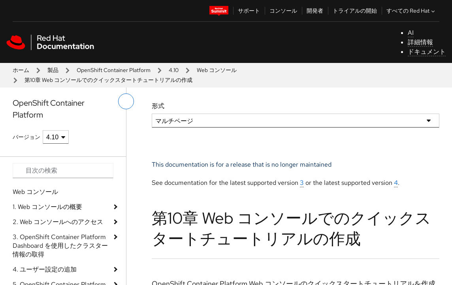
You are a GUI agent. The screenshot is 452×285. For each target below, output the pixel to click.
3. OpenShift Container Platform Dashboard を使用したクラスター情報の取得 (60, 245)
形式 (158, 106)
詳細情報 (420, 42)
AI (411, 32)
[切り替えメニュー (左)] (126, 101)
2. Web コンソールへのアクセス (58, 222)
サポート (249, 10)
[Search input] (63, 170)
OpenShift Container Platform (114, 70)
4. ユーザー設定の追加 (45, 269)
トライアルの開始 (355, 10)
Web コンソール (217, 70)
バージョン (26, 137)
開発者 (315, 10)
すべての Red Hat (411, 10)
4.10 (174, 70)
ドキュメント (427, 52)
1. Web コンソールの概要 (47, 207)
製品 (52, 70)
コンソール (283, 10)
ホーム (21, 70)
